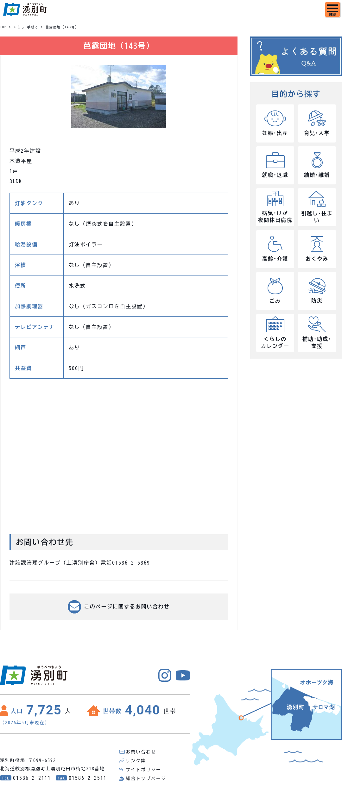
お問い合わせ (141, 752)
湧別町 (25, 9)
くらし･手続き (26, 27)
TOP (3, 27)
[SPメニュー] (332, 9)
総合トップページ (146, 778)
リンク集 (136, 761)
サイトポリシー (143, 769)
